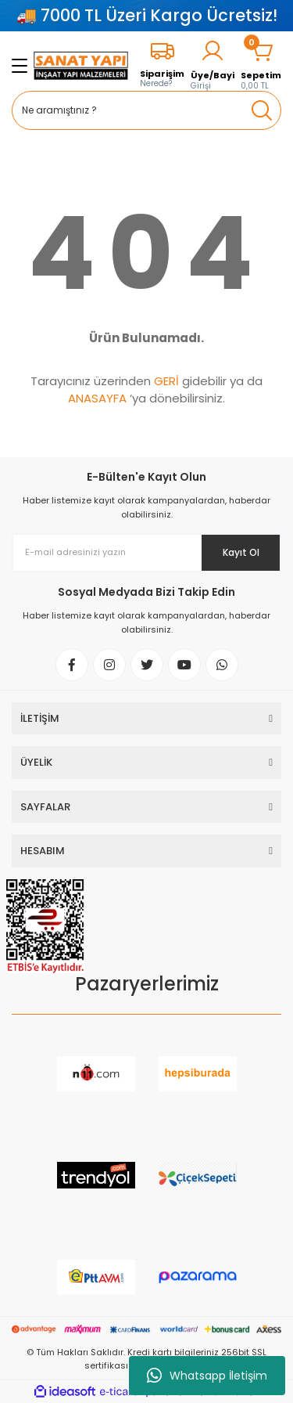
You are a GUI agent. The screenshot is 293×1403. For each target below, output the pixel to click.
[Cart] (261, 65)
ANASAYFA (97, 398)
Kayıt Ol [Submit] (241, 552)
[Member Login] (212, 65)
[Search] (146, 110)
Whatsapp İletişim (207, 1375)
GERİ (166, 381)
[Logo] (81, 66)
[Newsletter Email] (146, 552)
